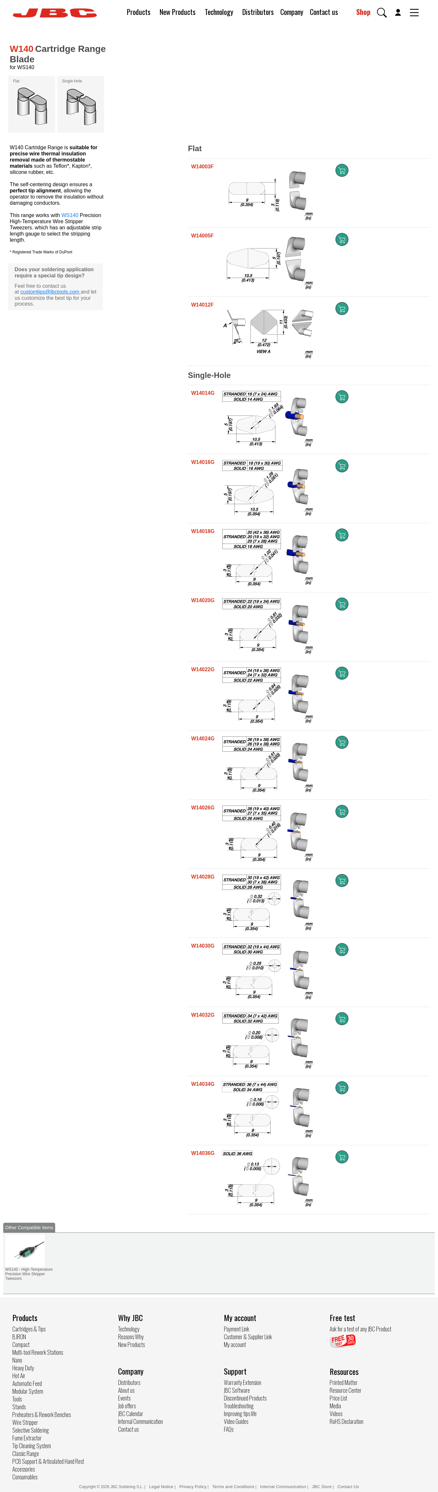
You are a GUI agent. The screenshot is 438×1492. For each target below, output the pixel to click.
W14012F (202, 305)
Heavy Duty (23, 1368)
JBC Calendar (130, 1413)
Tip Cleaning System (31, 1445)
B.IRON (19, 1336)
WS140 (69, 215)
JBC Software (237, 1390)
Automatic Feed (27, 1383)
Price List (338, 1398)
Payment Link (236, 1329)
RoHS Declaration (346, 1421)
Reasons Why (131, 1336)
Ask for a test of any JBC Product (360, 1329)
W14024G (202, 738)
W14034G (202, 1084)
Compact (21, 1344)
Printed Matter (344, 1382)
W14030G (202, 946)
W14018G (202, 531)
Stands (19, 1406)
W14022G (202, 669)
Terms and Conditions (233, 1486)
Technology (219, 11)
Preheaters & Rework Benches (41, 1414)
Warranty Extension (242, 1382)
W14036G (202, 1153)
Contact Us (348, 1486)
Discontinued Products (245, 1398)
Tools (17, 1399)
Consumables (24, 1477)
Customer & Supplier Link (248, 1336)
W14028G (202, 876)
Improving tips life (240, 1413)
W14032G (202, 1015)
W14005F (202, 235)
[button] (382, 13)
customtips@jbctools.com (49, 292)
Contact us (324, 11)
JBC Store (322, 1486)
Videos (336, 1413)
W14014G (202, 393)
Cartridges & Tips (28, 1329)
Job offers (127, 1405)
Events (124, 1398)
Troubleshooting (239, 1405)
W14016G (202, 462)
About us (126, 1390)
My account (235, 1344)
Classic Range (25, 1453)
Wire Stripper (25, 1422)
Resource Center (345, 1390)
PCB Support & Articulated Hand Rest (48, 1461)
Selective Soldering (30, 1430)
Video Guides (236, 1421)
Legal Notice (162, 1486)
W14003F (202, 166)
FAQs (228, 1429)
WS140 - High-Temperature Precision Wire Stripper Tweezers (29, 1274)
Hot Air (18, 1375)
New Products (178, 11)
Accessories (23, 1469)
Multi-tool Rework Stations (37, 1352)
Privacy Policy (193, 1486)
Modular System (27, 1391)
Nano (17, 1360)
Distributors (258, 11)
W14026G (202, 807)
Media (335, 1405)
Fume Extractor (27, 1438)
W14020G (202, 600)
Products (139, 11)
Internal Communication (140, 1421)
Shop (363, 11)
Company (291, 11)
